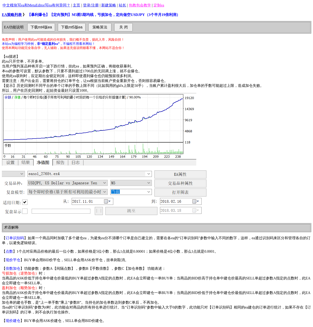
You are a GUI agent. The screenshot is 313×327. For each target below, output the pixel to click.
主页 (76, 5)
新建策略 (108, 5)
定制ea (158, 5)
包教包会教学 (140, 5)
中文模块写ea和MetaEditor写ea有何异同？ (36, 5)
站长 (122, 5)
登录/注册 (91, 5)
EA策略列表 (12, 15)
